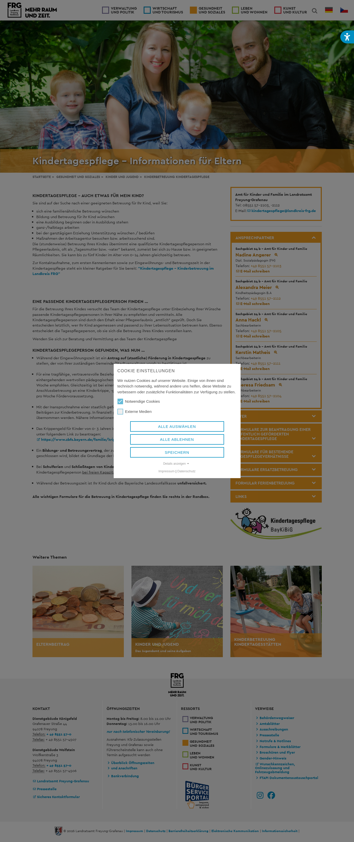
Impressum (167, 471)
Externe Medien (134, 411)
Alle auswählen (177, 426)
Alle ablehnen (177, 439)
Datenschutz (186, 471)
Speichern (177, 452)
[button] (347, 36)
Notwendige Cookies (138, 401)
